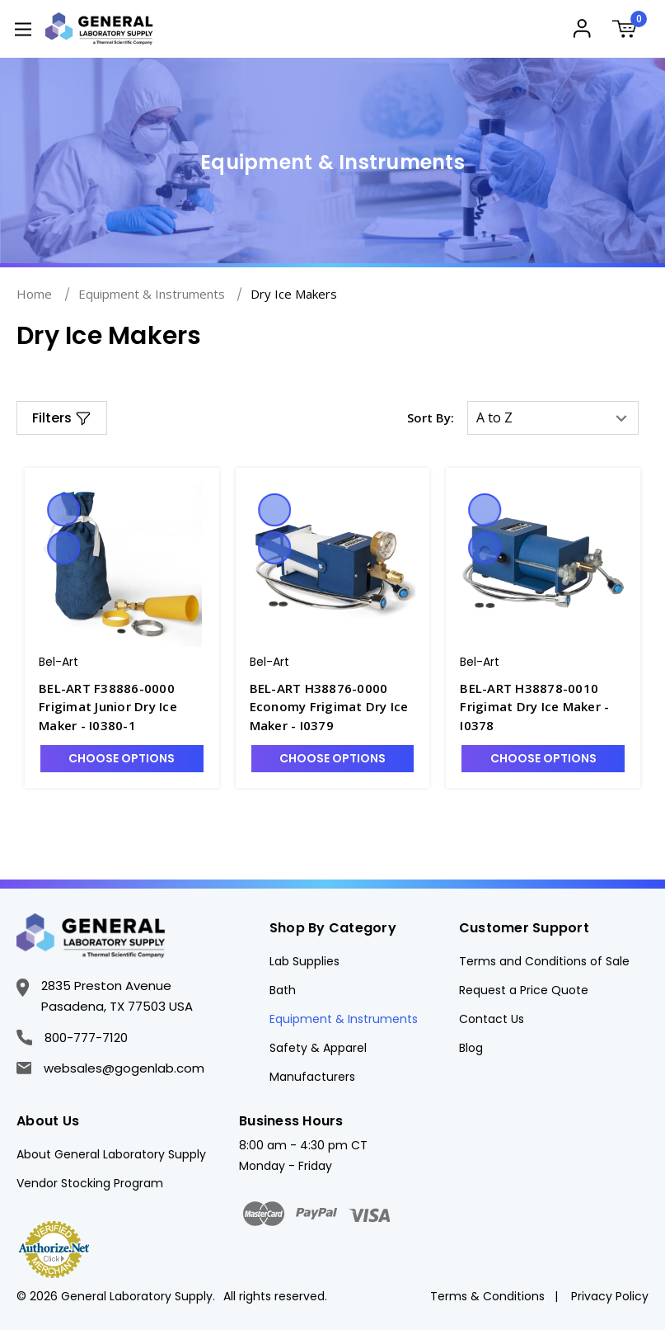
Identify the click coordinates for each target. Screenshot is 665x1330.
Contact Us (491, 1019)
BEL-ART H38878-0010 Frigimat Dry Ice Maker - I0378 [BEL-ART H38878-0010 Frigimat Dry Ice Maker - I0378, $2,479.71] (534, 706)
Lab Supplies (304, 961)
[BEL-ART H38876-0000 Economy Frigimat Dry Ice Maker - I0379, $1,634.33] (333, 564)
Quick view (63, 509)
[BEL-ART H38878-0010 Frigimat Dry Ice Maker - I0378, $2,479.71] (543, 564)
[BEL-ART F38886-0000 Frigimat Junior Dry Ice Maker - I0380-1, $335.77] (122, 564)
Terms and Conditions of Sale (544, 961)
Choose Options (121, 758)
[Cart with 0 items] (630, 31)
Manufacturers (312, 1076)
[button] (61, 418)
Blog (471, 1048)
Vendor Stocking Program (89, 1183)
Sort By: (430, 417)
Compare (63, 547)
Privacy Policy (610, 1296)
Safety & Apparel (318, 1048)
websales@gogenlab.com (110, 1068)
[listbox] (553, 418)
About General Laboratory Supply (111, 1154)
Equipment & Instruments (343, 1019)
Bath (282, 990)
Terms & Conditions (487, 1296)
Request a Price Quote (523, 990)
